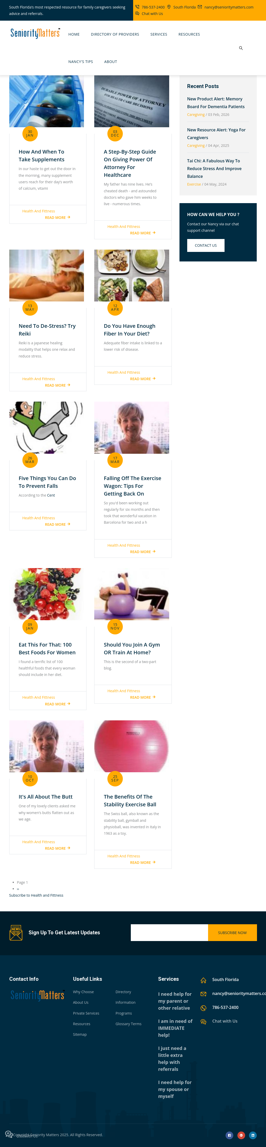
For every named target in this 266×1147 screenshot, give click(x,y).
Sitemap (80, 1034)
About (110, 61)
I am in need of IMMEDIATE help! (175, 1028)
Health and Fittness (38, 211)
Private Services (86, 1013)
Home (74, 34)
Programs (124, 1013)
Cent (51, 495)
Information (126, 1002)
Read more (55, 217)
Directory (123, 991)
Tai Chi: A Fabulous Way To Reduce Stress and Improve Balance (214, 168)
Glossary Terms (129, 1023)
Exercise (194, 184)
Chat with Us (152, 13)
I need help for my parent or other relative (175, 1001)
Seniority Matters (44, 1134)
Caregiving (196, 114)
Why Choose (83, 991)
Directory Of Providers (115, 34)
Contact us (206, 245)
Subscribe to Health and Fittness (36, 895)
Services (158, 34)
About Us (81, 1002)
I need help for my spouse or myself (175, 1089)
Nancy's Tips (80, 61)
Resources (189, 34)
